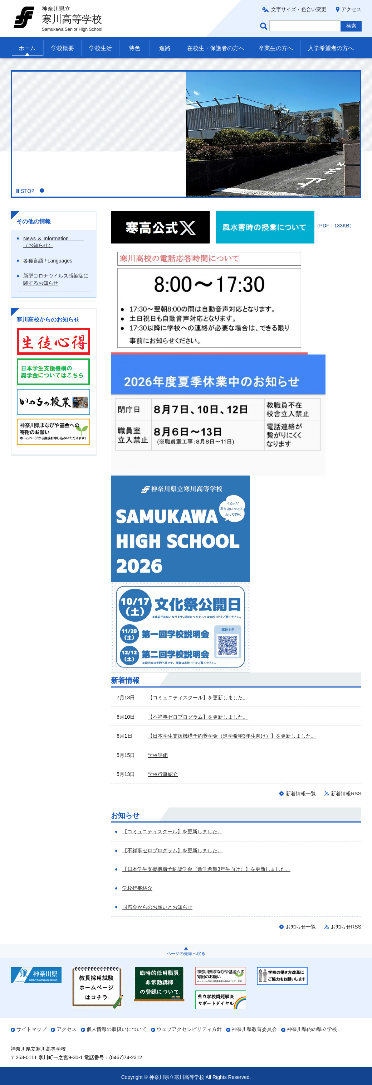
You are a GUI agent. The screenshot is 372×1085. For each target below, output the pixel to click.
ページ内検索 (264, 26)
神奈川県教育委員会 (254, 1029)
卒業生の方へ (276, 48)
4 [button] (66, 190)
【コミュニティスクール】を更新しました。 (198, 697)
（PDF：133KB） (285, 225)
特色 (134, 48)
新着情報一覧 (301, 793)
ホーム (27, 48)
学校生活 (100, 48)
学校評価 (158, 755)
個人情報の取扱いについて (117, 1029)
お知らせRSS (346, 927)
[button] (25, 191)
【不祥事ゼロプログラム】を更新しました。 (198, 717)
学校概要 (62, 48)
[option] (186, 134)
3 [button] (58, 190)
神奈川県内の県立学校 (312, 1029)
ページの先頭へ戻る (186, 953)
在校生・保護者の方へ (215, 48)
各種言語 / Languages (47, 261)
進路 (165, 48)
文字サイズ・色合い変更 (298, 9)
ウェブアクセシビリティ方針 (189, 1029)
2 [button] (50, 190)
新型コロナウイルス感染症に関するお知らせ (55, 279)
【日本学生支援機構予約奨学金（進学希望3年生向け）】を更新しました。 (232, 736)
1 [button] (41, 190)
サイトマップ (31, 1029)
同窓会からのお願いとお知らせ (157, 907)
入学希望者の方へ (331, 48)
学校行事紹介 (163, 774)
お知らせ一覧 (301, 927)
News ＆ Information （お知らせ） (53, 242)
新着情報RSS (346, 793)
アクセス (351, 9)
